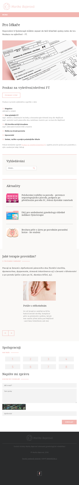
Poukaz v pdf (11, 95)
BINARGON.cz (52, 459)
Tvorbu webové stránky (31, 459)
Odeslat (69, 422)
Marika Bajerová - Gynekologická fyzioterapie (18, 6)
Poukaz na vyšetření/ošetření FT (33, 145)
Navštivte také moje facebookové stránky (39, 473)
